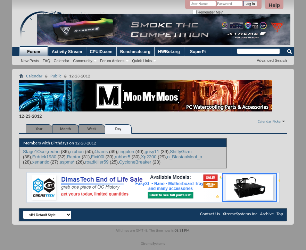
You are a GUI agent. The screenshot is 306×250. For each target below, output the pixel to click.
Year (39, 129)
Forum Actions (112, 61)
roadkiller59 (96, 162)
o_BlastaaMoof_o (184, 156)
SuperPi (198, 51)
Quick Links (142, 61)
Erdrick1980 (44, 156)
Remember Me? (207, 12)
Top (279, 213)
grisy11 (152, 151)
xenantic (40, 162)
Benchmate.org (135, 51)
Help (274, 5)
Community (82, 61)
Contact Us (210, 213)
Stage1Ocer (35, 151)
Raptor (73, 156)
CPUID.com (101, 51)
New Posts (30, 61)
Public (55, 75)
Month (65, 129)
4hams (101, 151)
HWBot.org (169, 51)
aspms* (67, 162)
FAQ (46, 61)
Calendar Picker (270, 121)
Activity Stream (67, 51)
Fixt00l (97, 156)
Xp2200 (149, 156)
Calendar (61, 61)
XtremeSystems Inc (240, 213)
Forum (33, 51)
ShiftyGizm (181, 151)
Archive (267, 213)
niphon (77, 151)
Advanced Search (272, 60)
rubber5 (123, 156)
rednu (53, 151)
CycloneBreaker (135, 162)
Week (92, 129)
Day (118, 129)
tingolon (126, 151)
